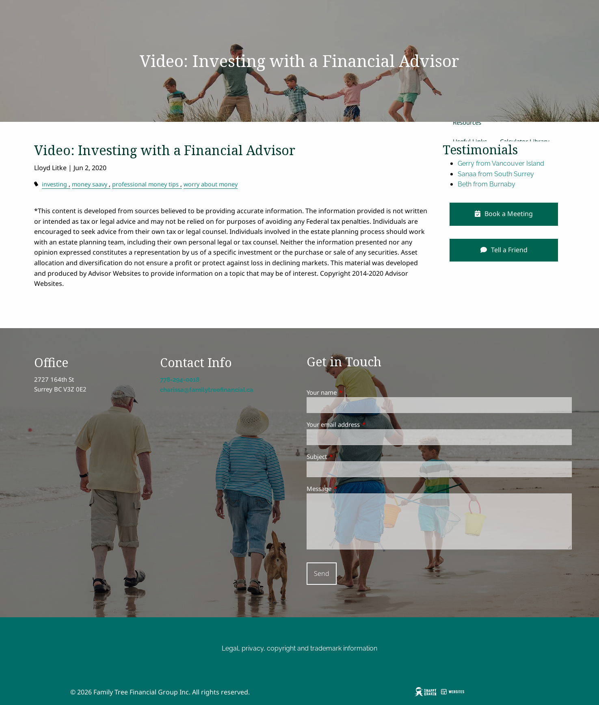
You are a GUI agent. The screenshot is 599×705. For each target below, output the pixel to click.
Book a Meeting (504, 213)
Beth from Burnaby (486, 184)
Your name (352, 392)
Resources (467, 122)
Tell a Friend (504, 249)
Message (349, 488)
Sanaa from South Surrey (496, 174)
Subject (347, 456)
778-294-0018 (179, 379)
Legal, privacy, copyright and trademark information (299, 648)
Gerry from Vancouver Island (501, 163)
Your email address (363, 424)
